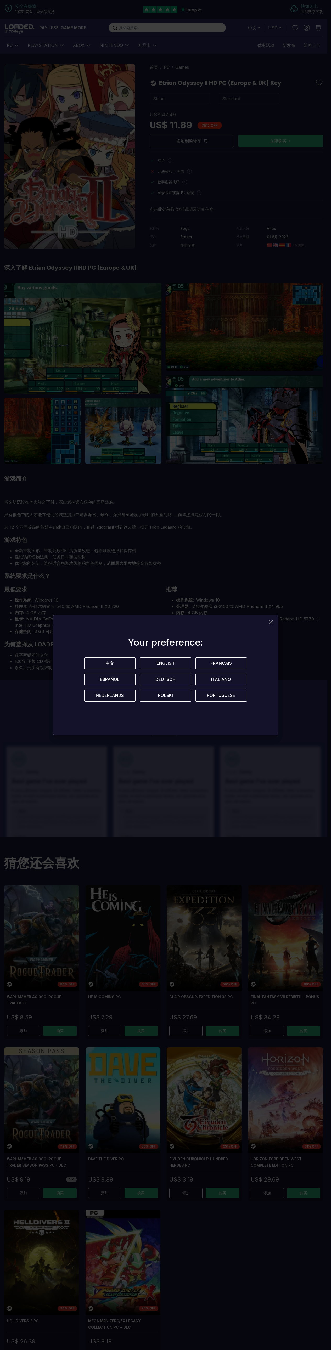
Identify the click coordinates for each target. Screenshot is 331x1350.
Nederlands (110, 695)
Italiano (221, 679)
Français (221, 663)
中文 (110, 663)
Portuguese (221, 695)
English (165, 663)
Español (110, 679)
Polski (165, 695)
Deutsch (165, 679)
